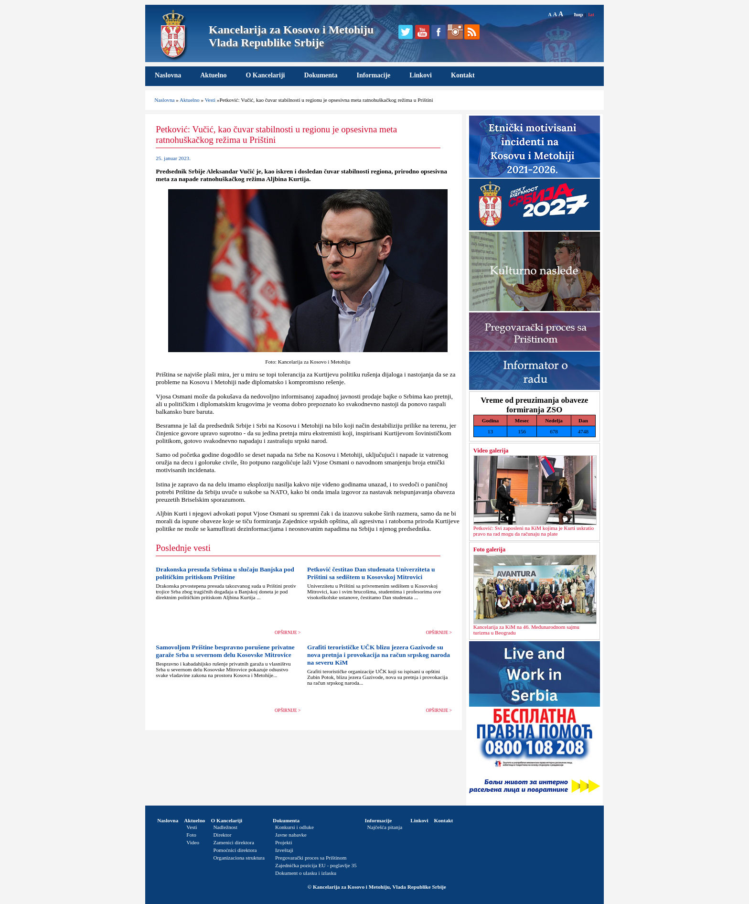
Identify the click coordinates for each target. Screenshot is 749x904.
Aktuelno (213, 75)
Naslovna (168, 75)
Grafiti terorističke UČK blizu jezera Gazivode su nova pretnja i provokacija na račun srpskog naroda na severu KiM (378, 655)
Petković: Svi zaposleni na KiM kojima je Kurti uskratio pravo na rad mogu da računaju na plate (533, 531)
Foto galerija (489, 549)
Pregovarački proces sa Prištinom (310, 858)
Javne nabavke (291, 835)
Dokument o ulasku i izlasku (305, 873)
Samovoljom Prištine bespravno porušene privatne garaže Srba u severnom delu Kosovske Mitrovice (225, 651)
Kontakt (463, 75)
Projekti (283, 842)
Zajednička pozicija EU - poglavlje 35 (316, 865)
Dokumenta (321, 75)
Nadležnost (225, 827)
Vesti (210, 100)
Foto (191, 835)
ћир (578, 14)
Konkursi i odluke (294, 827)
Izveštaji (284, 850)
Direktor (222, 835)
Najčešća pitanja (385, 827)
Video (192, 842)
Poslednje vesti (183, 548)
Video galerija (491, 450)
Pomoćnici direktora (235, 850)
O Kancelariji (265, 75)
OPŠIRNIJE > (287, 632)
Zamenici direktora (233, 842)
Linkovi (420, 75)
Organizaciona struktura (239, 858)
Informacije (374, 75)
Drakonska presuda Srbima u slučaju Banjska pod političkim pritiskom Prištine (225, 573)
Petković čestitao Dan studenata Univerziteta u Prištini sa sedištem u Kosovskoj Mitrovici (371, 573)
